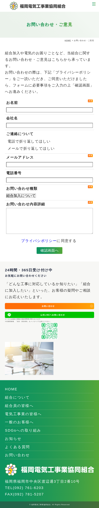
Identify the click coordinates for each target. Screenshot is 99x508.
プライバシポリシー (39, 241)
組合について (17, 397)
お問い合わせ (17, 455)
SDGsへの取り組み (23, 430)
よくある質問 (17, 447)
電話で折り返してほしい (29, 141)
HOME (68, 40)
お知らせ (13, 439)
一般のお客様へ (19, 422)
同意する (69, 241)
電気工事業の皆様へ (23, 414)
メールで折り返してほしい (31, 148)
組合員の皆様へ (19, 406)
